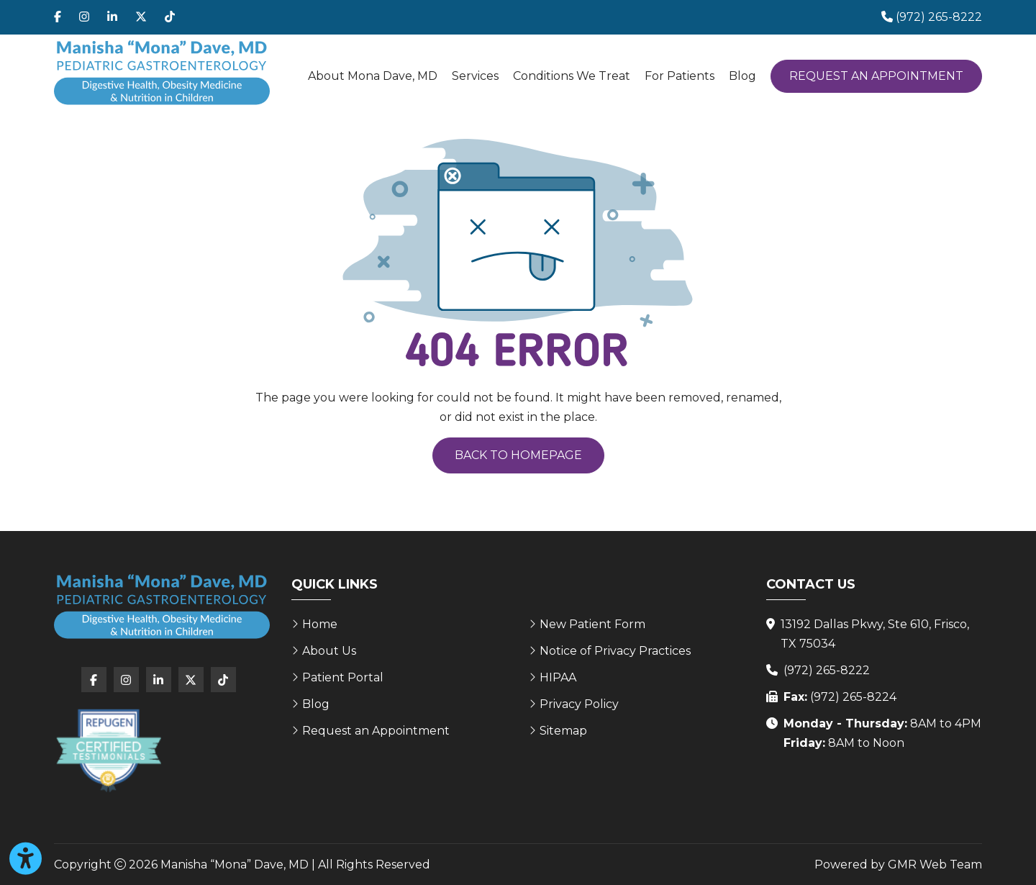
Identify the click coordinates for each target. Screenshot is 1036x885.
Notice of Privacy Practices (615, 651)
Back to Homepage (518, 455)
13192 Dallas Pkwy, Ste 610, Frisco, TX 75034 (875, 633)
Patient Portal (342, 677)
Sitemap (563, 731)
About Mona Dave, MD (372, 76)
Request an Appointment (876, 76)
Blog (742, 76)
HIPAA (558, 677)
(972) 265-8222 (826, 670)
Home (319, 624)
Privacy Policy (579, 704)
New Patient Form (592, 624)
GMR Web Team (935, 864)
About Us (329, 651)
